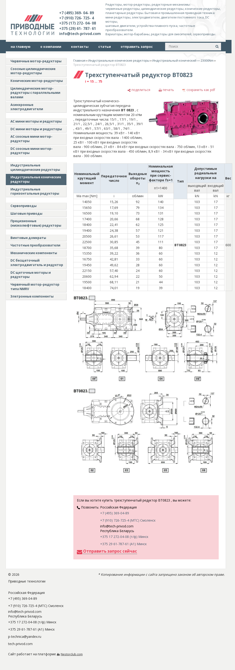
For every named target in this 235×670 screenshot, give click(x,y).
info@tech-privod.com (80, 33)
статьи (104, 46)
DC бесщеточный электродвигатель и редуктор (36, 262)
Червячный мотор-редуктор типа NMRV (34, 286)
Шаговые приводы (26, 213)
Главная (79, 60)
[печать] (166, 90)
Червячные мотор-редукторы (35, 61)
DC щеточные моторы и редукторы (30, 274)
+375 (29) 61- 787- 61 (77, 28)
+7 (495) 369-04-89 (114, 513)
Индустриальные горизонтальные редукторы (34, 191)
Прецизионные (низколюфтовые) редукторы (35, 223)
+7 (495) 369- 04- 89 (76, 12)
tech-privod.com (20, 644)
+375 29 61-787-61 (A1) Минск (123, 544)
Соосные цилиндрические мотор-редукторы (32, 71)
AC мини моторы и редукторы (36, 121)
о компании (50, 46)
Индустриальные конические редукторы (35, 179)
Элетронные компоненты (32, 296)
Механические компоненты (33, 253)
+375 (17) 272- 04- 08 (77, 23)
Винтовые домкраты (28, 238)
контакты (80, 46)
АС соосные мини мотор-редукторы (31, 138)
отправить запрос (137, 46)
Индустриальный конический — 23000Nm (183, 60)
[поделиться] (139, 90)
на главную (21, 46)
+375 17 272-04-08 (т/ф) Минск (124, 536)
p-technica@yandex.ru (24, 636)
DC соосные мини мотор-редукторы (31, 151)
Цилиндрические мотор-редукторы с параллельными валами (35, 92)
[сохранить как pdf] (199, 90)
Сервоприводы (23, 206)
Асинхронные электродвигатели (26, 107)
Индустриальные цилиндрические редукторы (35, 167)
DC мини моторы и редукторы (36, 129)
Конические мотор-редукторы (36, 81)
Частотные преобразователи (35, 245)
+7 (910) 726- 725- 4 (76, 18)
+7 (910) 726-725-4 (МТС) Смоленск (128, 520)
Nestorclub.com (72, 654)
